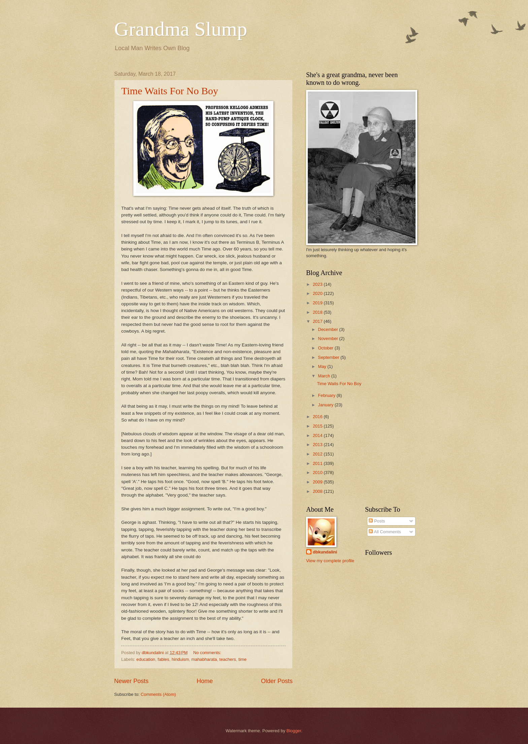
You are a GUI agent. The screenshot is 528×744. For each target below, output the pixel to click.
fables (163, 659)
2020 (318, 293)
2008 (318, 491)
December (328, 329)
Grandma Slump (180, 29)
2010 (318, 472)
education (145, 659)
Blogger (294, 730)
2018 (318, 312)
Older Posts (277, 681)
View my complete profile (330, 560)
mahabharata (204, 659)
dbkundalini (325, 551)
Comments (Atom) (158, 694)
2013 (318, 444)
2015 (318, 426)
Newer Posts (131, 681)
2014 (318, 435)
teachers (227, 659)
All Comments (385, 531)
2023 (318, 284)
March (324, 375)
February (327, 395)
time (242, 659)
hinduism (180, 659)
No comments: (208, 652)
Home (205, 681)
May (322, 366)
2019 (318, 302)
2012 (318, 453)
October (326, 347)
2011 (318, 463)
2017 (318, 321)
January (326, 404)
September (329, 357)
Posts (377, 520)
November (328, 338)
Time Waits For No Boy (169, 90)
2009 (318, 481)
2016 (318, 416)
